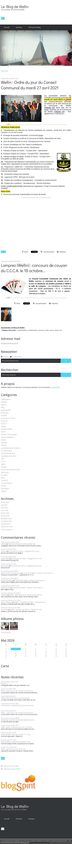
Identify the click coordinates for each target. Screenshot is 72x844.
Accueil (6, 27)
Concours (4, 421)
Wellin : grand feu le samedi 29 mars (13, 749)
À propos (31, 819)
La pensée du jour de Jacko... (11, 448)
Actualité (4, 402)
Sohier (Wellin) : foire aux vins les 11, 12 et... (16, 734)
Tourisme (4, 480)
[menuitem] (7, 27)
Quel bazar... (5, 472)
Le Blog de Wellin (15, 6)
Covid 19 (4, 424)
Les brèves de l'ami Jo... (9, 456)
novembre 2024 (6, 521)
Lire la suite (56, 387)
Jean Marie (4, 566)
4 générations (5, 399)
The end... (4, 683)
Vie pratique (5, 488)
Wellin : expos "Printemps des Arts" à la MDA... (17, 727)
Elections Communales (9, 434)
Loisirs (3, 461)
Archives (19, 27)
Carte (5, 666)
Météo (3, 464)
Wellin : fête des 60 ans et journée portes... (15, 698)
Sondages (4, 475)
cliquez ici (49, 107)
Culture (3, 426)
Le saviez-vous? (6, 451)
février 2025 (5, 513)
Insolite (3, 440)
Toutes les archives (7, 530)
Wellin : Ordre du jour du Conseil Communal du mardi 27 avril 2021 (29, 84)
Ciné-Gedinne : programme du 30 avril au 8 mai (17, 705)
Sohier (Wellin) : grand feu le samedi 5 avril (15, 742)
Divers (3, 432)
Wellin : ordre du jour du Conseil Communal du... (26, 595)
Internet (3, 445)
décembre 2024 (6, 519)
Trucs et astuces (6, 483)
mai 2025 (4, 505)
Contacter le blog (34, 27)
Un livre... (4, 486)
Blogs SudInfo (6, 410)
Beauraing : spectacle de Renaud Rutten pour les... (18, 720)
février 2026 (5, 502)
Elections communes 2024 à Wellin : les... (22, 544)
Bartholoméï (5, 588)
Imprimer (61, 252)
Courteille (4, 609)
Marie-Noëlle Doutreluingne (10, 573)
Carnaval (4, 416)
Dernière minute (6, 429)
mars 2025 (4, 510)
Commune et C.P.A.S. (8, 418)
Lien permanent (47, 252)
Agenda (3, 405)
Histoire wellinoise (7, 437)
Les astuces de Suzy (8, 453)
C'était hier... (5, 413)
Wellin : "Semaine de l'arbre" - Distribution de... (30, 602)
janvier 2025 (5, 516)
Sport (3, 478)
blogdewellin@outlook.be (9, 343)
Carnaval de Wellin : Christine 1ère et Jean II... (38, 573)
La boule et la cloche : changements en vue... (24, 551)
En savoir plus (25, 842)
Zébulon (4, 491)
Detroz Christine (6, 580)
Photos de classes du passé (10, 470)
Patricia (3, 551)
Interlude (4, 443)
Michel (3, 544)
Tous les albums (6, 632)
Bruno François (6, 602)
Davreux (4, 595)
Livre (2, 459)
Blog (2, 407)
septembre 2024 (6, 527)
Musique (4, 467)
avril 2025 (4, 508)
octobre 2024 (5, 524)
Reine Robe (5, 558)
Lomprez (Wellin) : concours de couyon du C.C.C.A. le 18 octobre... (34, 267)
